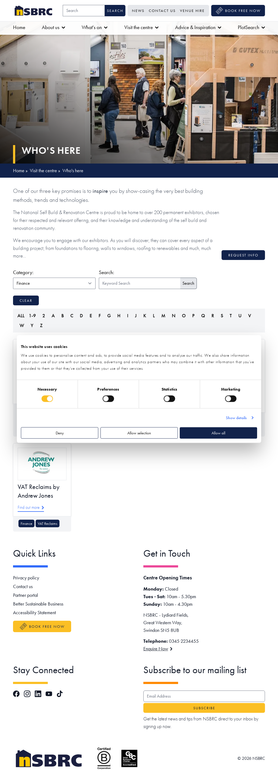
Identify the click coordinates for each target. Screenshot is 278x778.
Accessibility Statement (34, 612)
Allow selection (139, 432)
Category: (53, 272)
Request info (243, 255)
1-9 (32, 315)
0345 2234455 (184, 641)
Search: (106, 272)
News (138, 10)
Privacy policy (26, 578)
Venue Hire (192, 10)
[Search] (84, 10)
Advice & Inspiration (198, 27)
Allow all (218, 432)
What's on (95, 27)
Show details (236, 418)
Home (19, 27)
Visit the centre (141, 27)
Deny (60, 432)
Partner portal (25, 595)
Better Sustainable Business (38, 604)
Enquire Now (157, 648)
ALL (20, 315)
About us (53, 27)
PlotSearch (251, 27)
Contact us (162, 10)
